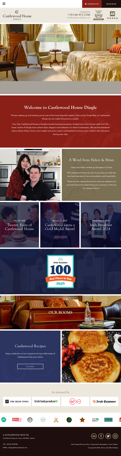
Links (110, 444)
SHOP (92, 4)
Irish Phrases (75, 444)
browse (30, 366)
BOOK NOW (111, 4)
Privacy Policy (85, 444)
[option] (17, 401)
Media (115, 444)
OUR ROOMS (60, 312)
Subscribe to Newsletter (99, 444)
